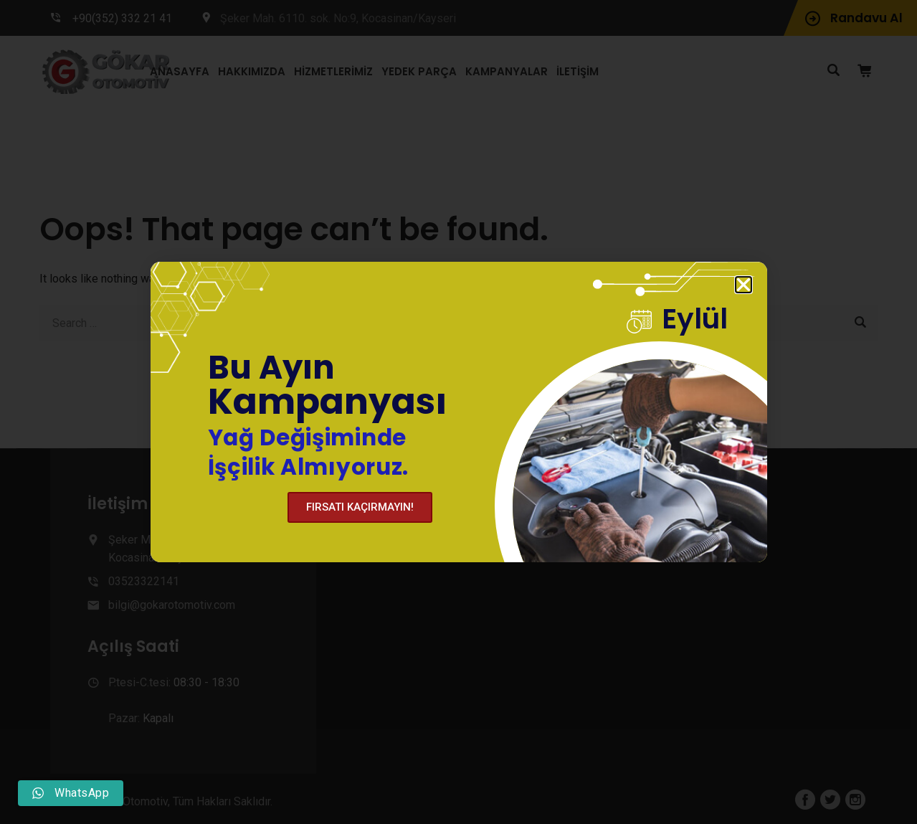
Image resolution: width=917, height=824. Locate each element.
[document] (458, 412)
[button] (743, 285)
